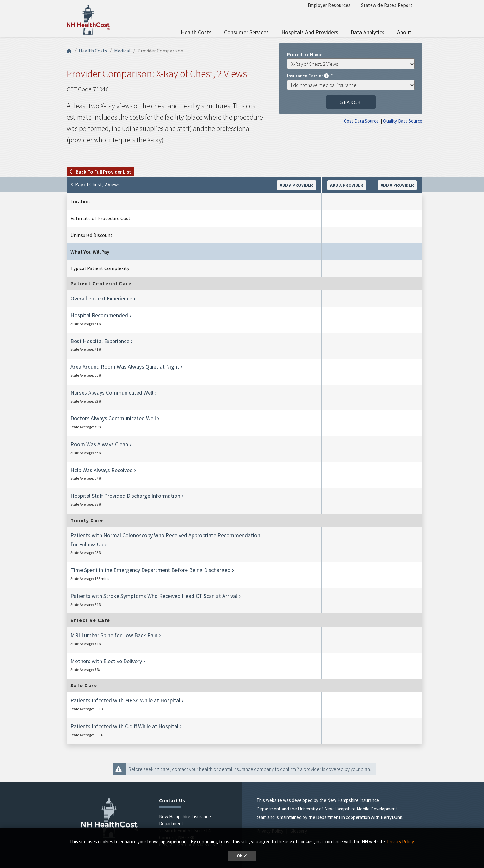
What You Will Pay (89, 252)
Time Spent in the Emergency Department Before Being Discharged (150, 570)
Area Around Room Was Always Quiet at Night (124, 366)
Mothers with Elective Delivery (106, 661)
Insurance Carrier (308, 75)
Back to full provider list (100, 172)
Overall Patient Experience (101, 298)
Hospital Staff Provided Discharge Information (125, 495)
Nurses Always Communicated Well (111, 392)
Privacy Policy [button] (400, 842)
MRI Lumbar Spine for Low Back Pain (113, 635)
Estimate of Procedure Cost (100, 218)
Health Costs (196, 32)
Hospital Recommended (99, 315)
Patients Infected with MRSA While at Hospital (125, 700)
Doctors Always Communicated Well (113, 418)
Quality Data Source (402, 121)
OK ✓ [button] (242, 856)
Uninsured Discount (91, 235)
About (404, 32)
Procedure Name (304, 54)
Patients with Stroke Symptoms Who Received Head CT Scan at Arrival (153, 596)
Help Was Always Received (101, 470)
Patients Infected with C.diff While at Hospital (124, 726)
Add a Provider (296, 185)
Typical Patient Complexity (99, 268)
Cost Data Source (361, 121)
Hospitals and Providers (309, 32)
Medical (122, 50)
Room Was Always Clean (99, 444)
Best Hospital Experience (99, 341)
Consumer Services (246, 32)
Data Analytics (367, 32)
